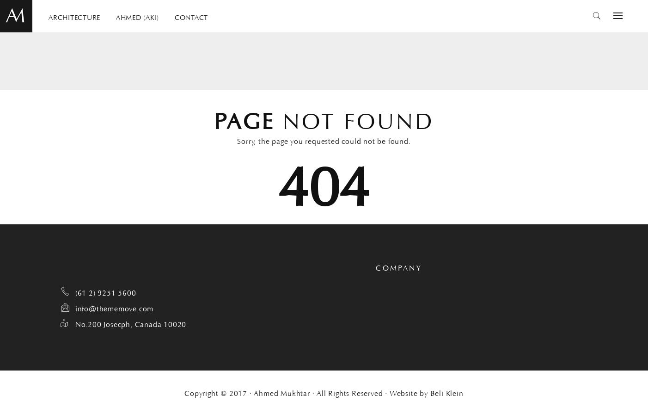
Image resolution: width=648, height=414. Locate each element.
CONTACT (191, 16)
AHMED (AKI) (137, 16)
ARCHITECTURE (74, 16)
